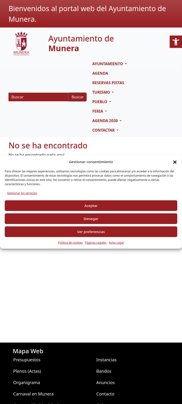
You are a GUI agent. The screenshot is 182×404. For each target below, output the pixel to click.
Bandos (103, 371)
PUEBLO (100, 101)
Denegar (91, 218)
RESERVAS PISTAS (108, 82)
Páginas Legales (95, 242)
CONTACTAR (104, 130)
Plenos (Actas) (27, 371)
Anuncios (105, 382)
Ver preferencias (91, 231)
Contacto (105, 394)
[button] (176, 42)
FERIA (98, 111)
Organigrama (26, 382)
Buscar (78, 97)
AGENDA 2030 (105, 120)
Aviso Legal (116, 242)
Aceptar (91, 205)
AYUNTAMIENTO (108, 63)
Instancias (106, 360)
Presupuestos (27, 360)
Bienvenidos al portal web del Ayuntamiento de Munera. (87, 14)
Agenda (100, 73)
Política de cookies (70, 242)
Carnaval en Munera (33, 394)
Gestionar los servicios (22, 193)
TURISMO (101, 92)
